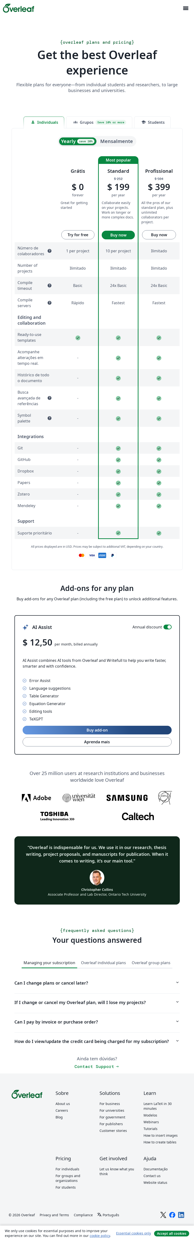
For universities (112, 1110)
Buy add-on (97, 730)
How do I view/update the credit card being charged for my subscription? (97, 1041)
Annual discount (147, 627)
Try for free (78, 234)
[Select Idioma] (108, 1215)
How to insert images (161, 1135)
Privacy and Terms (54, 1215)
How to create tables (160, 1142)
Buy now (118, 235)
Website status (155, 1182)
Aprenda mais (97, 742)
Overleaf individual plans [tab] (103, 962)
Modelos (150, 1115)
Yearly (77, 141)
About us (63, 1103)
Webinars (151, 1122)
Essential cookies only (133, 1233)
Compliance (83, 1215)
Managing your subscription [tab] (49, 962)
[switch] (167, 627)
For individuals (67, 1169)
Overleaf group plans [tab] (151, 962)
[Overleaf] (18, 8)
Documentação (156, 1169)
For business (110, 1103)
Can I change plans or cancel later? (97, 983)
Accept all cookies (171, 1233)
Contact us (152, 1175)
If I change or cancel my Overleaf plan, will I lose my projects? (97, 1002)
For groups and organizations (68, 1178)
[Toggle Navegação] (185, 8)
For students (66, 1187)
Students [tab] (153, 122)
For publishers (111, 1124)
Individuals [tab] (44, 122)
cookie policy (100, 1235)
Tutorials (150, 1128)
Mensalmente (116, 141)
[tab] (99, 122)
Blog (59, 1117)
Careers (62, 1110)
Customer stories (113, 1130)
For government (112, 1117)
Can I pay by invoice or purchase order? (97, 1022)
